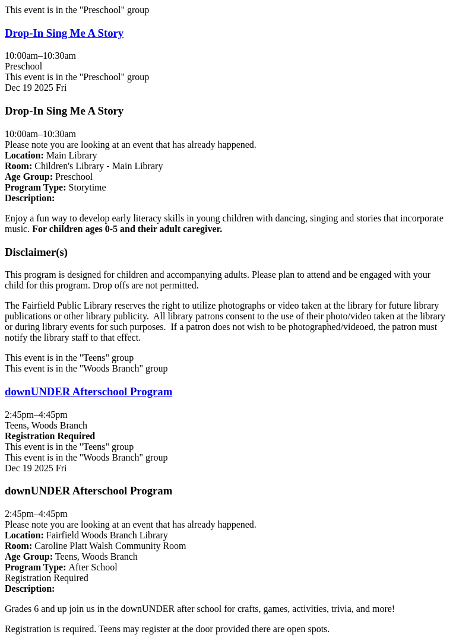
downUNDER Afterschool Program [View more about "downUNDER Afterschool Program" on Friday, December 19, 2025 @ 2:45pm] (88, 391)
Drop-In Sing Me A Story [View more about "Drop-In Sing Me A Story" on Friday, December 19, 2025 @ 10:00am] (64, 33)
